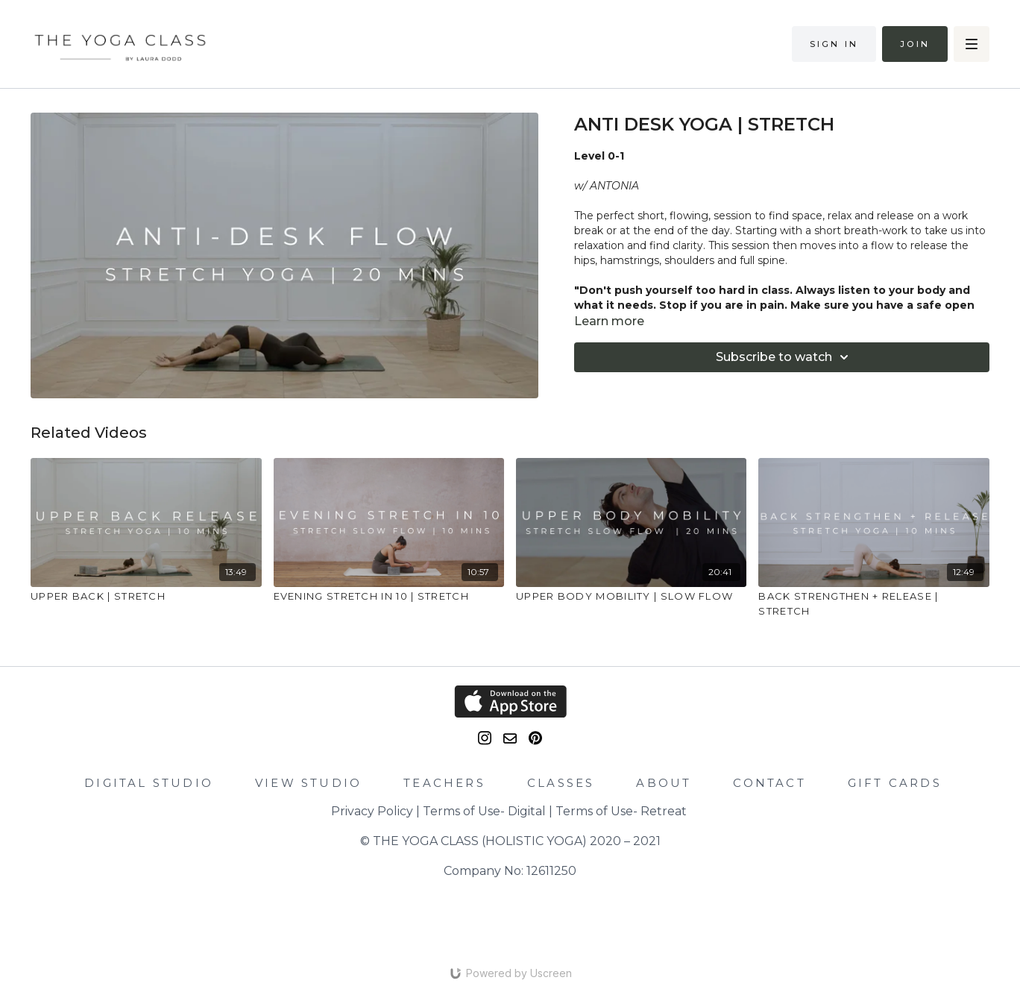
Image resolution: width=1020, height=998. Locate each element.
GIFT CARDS (895, 783)
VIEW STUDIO (308, 783)
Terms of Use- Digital (484, 811)
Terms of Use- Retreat (621, 811)
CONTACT (769, 783)
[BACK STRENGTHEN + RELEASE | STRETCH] (873, 603)
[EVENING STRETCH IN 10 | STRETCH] (389, 596)
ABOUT (663, 783)
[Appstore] (510, 701)
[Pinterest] (535, 738)
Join (915, 44)
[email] (510, 738)
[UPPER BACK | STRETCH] (146, 596)
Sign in (834, 44)
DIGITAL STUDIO (148, 783)
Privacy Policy (372, 811)
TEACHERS (444, 783)
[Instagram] (484, 738)
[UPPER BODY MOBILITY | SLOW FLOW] (631, 596)
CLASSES (560, 783)
